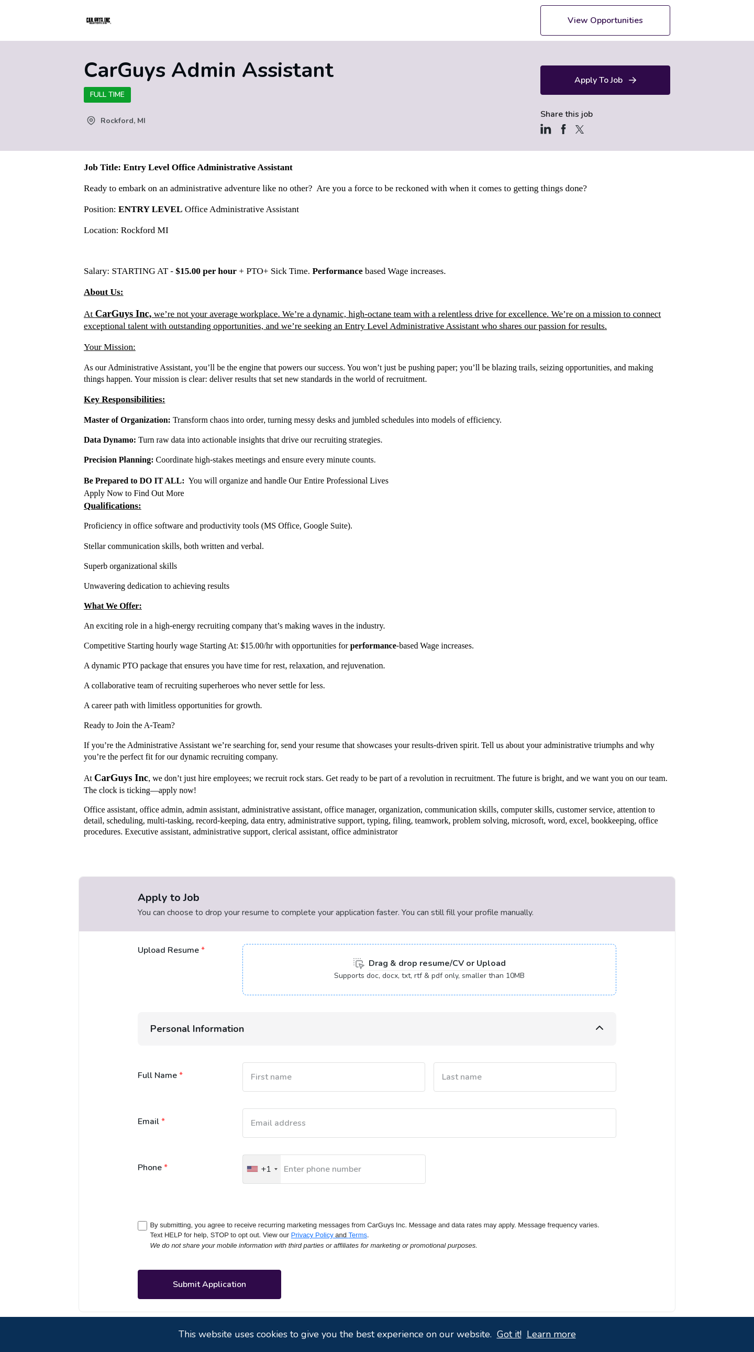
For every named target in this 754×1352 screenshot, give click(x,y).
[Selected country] (262, 1169)
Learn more (551, 1334)
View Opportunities (605, 20)
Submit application (209, 1284)
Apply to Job (605, 80)
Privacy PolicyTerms (329, 1235)
